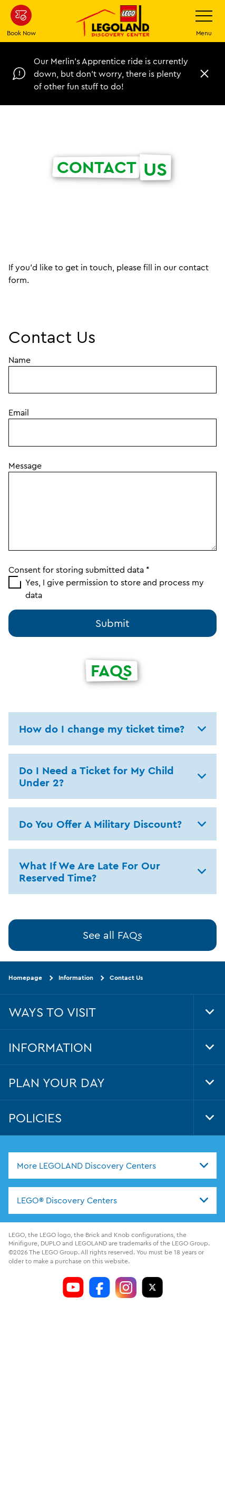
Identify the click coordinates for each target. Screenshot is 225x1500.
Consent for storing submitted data (79, 569)
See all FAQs (112, 934)
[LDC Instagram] (125, 1287)
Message (25, 465)
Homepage (25, 977)
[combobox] (112, 1165)
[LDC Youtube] (73, 1287)
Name (19, 359)
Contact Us (126, 977)
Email (18, 412)
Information (75, 977)
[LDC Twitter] (152, 1287)
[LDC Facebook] (99, 1287)
